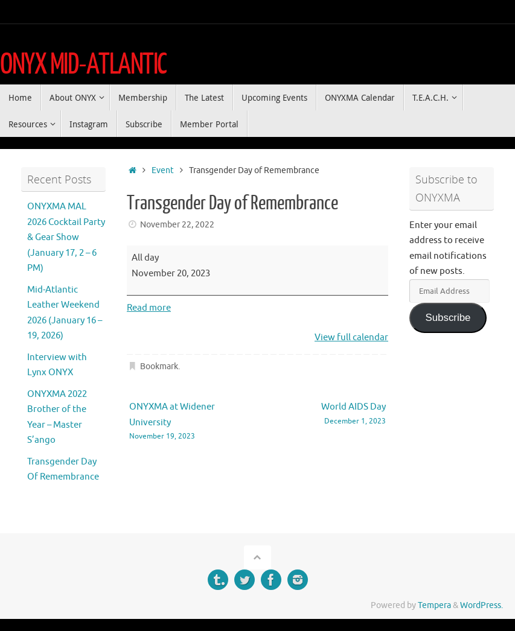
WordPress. (481, 605)
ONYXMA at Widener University (188, 421)
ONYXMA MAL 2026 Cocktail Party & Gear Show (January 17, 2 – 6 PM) (66, 237)
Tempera (434, 605)
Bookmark (159, 366)
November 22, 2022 (177, 225)
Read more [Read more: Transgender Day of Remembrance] (149, 308)
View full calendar (351, 337)
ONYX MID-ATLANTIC (83, 64)
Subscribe (447, 317)
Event (163, 170)
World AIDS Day (327, 414)
